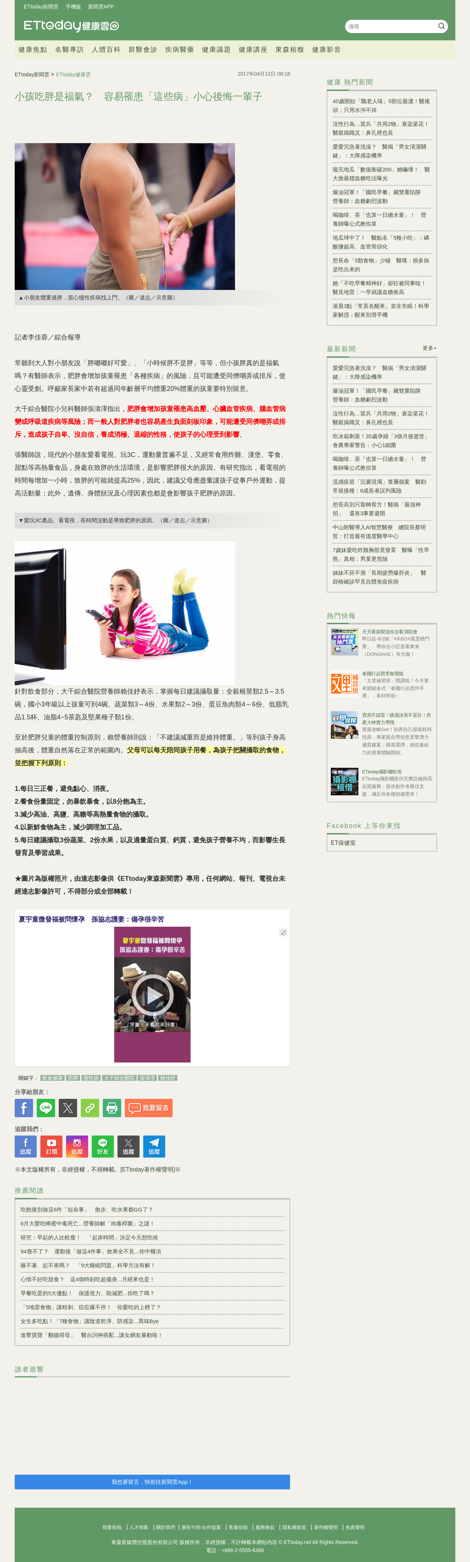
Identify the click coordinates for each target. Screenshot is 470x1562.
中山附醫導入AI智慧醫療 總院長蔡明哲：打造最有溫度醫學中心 (379, 531)
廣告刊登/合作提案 (201, 1527)
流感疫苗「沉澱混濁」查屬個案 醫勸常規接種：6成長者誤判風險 (379, 486)
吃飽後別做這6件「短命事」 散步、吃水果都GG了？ (87, 1209)
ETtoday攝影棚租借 (381, 771)
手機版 (73, 7)
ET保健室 (343, 843)
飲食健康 (52, 1078)
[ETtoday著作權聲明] (147, 1169)
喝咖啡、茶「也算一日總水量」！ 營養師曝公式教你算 (379, 219)
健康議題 (216, 49)
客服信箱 (238, 1527)
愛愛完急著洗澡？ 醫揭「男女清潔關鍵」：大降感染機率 (379, 151)
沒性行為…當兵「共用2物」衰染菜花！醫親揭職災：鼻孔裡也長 (381, 128)
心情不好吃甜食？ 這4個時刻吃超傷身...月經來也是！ (88, 1279)
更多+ (430, 348)
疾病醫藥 (180, 49)
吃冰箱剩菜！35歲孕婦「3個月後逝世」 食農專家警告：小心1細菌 (382, 440)
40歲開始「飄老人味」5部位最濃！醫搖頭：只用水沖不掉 (381, 105)
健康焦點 (33, 49)
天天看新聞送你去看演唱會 (389, 632)
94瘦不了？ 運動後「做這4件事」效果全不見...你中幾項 (91, 1251)
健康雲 (71, 26)
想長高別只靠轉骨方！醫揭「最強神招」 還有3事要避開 (377, 508)
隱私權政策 (294, 1527)
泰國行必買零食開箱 (383, 673)
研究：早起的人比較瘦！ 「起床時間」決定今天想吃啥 (89, 1237)
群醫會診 (143, 49)
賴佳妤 (168, 1078)
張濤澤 (147, 1078)
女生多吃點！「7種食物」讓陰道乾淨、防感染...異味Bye (90, 1321)
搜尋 (441, 25)
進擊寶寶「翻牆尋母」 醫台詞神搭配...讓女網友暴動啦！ (92, 1335)
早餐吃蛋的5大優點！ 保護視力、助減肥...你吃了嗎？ (88, 1293)
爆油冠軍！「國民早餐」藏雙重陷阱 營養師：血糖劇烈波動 (379, 196)
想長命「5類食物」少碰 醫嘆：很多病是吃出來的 (381, 264)
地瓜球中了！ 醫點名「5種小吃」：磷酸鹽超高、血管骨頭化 (381, 242)
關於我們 (165, 1527)
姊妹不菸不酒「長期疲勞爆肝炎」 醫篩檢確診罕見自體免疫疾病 (379, 577)
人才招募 (138, 1527)
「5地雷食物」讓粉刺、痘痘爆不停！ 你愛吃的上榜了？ (91, 1307)
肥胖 (73, 1078)
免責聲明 (355, 1527)
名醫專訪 (69, 49)
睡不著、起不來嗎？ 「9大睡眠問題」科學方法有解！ (88, 1265)
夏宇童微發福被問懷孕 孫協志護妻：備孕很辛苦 (91, 919)
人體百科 (106, 49)
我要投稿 (112, 1527)
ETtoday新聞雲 (41, 7)
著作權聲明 (326, 1527)
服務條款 (265, 1527)
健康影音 (326, 49)
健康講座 (253, 49)
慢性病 (91, 1078)
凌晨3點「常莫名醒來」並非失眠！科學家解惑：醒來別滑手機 (381, 310)
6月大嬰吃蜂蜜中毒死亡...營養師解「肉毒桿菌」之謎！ (88, 1223)
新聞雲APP (101, 7)
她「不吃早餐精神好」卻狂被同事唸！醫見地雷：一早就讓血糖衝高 (379, 287)
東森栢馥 (290, 49)
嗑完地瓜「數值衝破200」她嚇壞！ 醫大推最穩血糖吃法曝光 (381, 173)
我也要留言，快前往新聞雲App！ (152, 1482)
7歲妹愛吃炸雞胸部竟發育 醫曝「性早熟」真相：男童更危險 (381, 554)
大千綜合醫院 (119, 1078)
